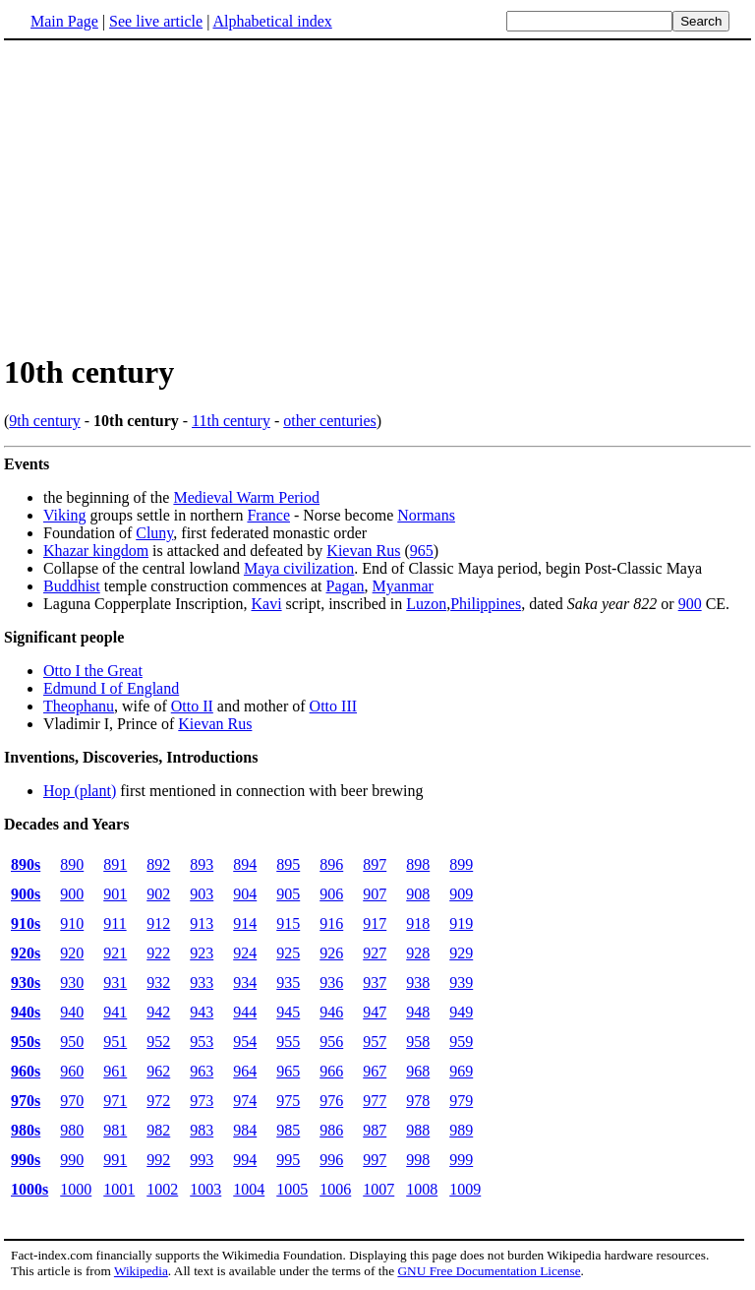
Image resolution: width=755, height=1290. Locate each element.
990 (72, 1159)
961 (115, 1071)
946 (331, 1012)
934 (245, 982)
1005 (292, 1189)
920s (25, 953)
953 (201, 1041)
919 (461, 923)
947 (374, 1012)
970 (72, 1100)
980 (72, 1130)
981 (115, 1130)
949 (461, 1012)
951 (115, 1041)
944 (245, 1012)
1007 (378, 1189)
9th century (44, 420)
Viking (64, 515)
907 (374, 894)
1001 (119, 1189)
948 (418, 1012)
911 (114, 923)
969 (461, 1071)
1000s (29, 1189)
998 (418, 1159)
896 (331, 864)
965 (422, 550)
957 (374, 1041)
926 (331, 953)
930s (25, 982)
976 (331, 1100)
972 (158, 1100)
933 (201, 982)
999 (461, 1159)
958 (418, 1041)
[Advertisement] (169, 196)
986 (331, 1130)
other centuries (330, 420)
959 (461, 1041)
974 (245, 1100)
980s (25, 1130)
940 (72, 1012)
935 (288, 982)
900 (690, 603)
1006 (335, 1189)
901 (115, 894)
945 (288, 1012)
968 (418, 1071)
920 (72, 953)
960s (25, 1071)
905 (288, 894)
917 (374, 923)
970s (25, 1100)
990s (25, 1159)
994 (245, 1159)
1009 (465, 1189)
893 (201, 864)
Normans (426, 515)
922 (158, 953)
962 (158, 1071)
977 (374, 1100)
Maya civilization (299, 568)
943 (201, 1012)
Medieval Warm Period (246, 497)
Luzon (426, 603)
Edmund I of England (111, 688)
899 (461, 864)
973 (201, 1100)
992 (158, 1159)
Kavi (267, 603)
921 (115, 953)
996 (331, 1159)
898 (418, 864)
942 (158, 1012)
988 (418, 1130)
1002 (162, 1189)
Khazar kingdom (95, 550)
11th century (231, 420)
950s (25, 1041)
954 (245, 1041)
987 (374, 1130)
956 (331, 1041)
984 (245, 1130)
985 (288, 1130)
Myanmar (403, 586)
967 (374, 1071)
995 (288, 1159)
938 (418, 982)
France (268, 515)
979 (461, 1100)
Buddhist (71, 586)
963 (201, 1071)
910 (72, 923)
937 (374, 982)
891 (115, 864)
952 (158, 1041)
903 (201, 894)
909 (461, 894)
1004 (248, 1189)
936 (331, 982)
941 (115, 1012)
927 (374, 953)
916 (331, 923)
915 (288, 923)
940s (25, 1012)
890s (25, 864)
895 (288, 864)
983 (201, 1130)
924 (245, 953)
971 (115, 1100)
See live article (156, 21)
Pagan (345, 586)
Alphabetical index (271, 21)
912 (158, 923)
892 (158, 864)
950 (72, 1041)
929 (461, 953)
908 (418, 894)
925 (288, 953)
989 (461, 1130)
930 (72, 982)
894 (245, 864)
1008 (421, 1189)
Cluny (154, 532)
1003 (205, 1189)
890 (72, 864)
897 (374, 864)
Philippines (485, 603)
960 (72, 1071)
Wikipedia (141, 1270)
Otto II (192, 706)
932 (158, 982)
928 (418, 953)
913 (201, 923)
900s (25, 894)
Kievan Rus (363, 550)
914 (245, 923)
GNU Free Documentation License (488, 1270)
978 (418, 1100)
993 (201, 1159)
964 (245, 1071)
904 (245, 894)
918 (418, 923)
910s (25, 923)
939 (461, 982)
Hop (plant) (79, 790)
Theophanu (78, 706)
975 (288, 1100)
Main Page (64, 21)
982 (158, 1130)
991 (115, 1159)
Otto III (333, 706)
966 (331, 1071)
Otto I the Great (93, 670)
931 (115, 982)
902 (158, 894)
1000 (75, 1189)
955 (288, 1041)
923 (201, 953)
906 (331, 894)
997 (374, 1159)
